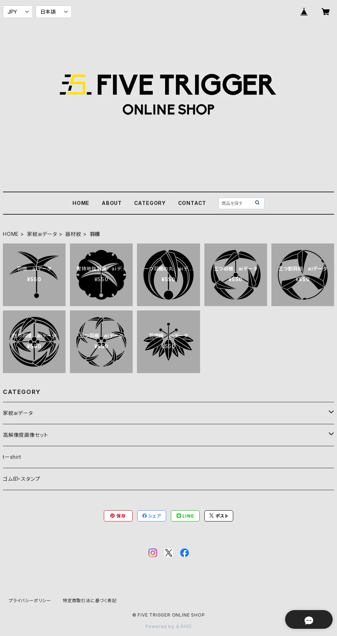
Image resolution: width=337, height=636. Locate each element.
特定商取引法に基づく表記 (90, 600)
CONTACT (192, 203)
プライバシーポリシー (30, 600)
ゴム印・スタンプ (21, 479)
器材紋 (73, 234)
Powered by (169, 626)
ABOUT (112, 203)
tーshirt (12, 457)
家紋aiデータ (42, 234)
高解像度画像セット (25, 435)
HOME (80, 203)
